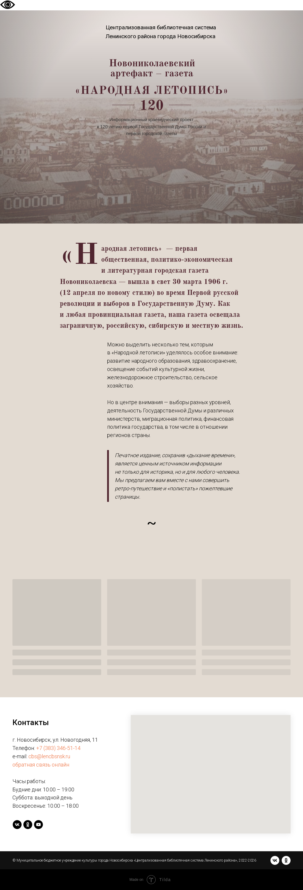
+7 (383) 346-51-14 (58, 748)
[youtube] (38, 824)
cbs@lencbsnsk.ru (49, 756)
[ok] (27, 824)
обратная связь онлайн (40, 765)
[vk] (17, 824)
